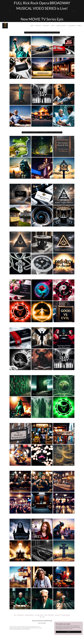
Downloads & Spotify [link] (65, 614)
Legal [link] (41, 616)
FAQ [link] (43, 616)
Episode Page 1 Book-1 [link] (29, 614)
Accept (71, 631)
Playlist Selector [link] (20, 614)
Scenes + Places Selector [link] (49, 614)
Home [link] (31, 25)
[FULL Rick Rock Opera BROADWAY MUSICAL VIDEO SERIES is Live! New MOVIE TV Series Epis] (42, 11)
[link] (5, 25)
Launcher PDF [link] (72, 25)
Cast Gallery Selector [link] (39, 614)
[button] (38, 25)
